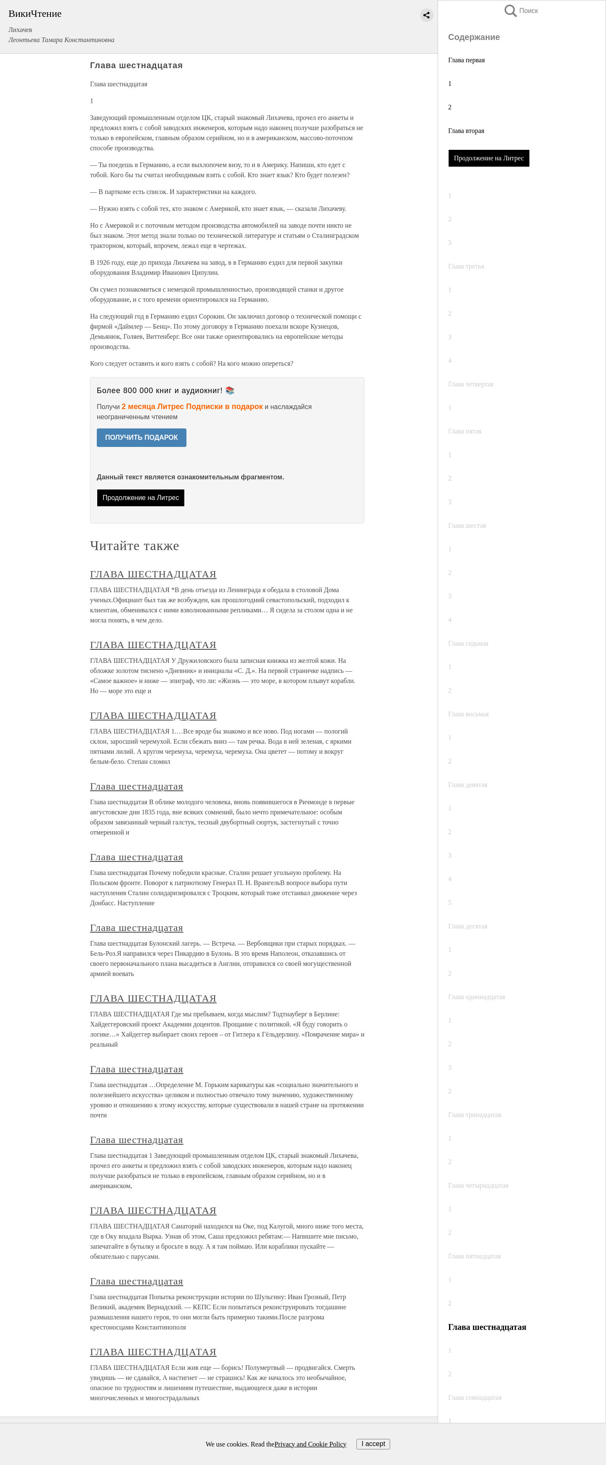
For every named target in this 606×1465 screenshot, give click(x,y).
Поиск (520, 10)
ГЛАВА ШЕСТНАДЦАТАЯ (153, 574)
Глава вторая (466, 130)
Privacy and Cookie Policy (310, 1444)
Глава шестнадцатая (136, 786)
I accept (373, 1443)
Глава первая (466, 60)
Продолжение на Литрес (489, 158)
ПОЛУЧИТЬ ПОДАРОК (141, 437)
